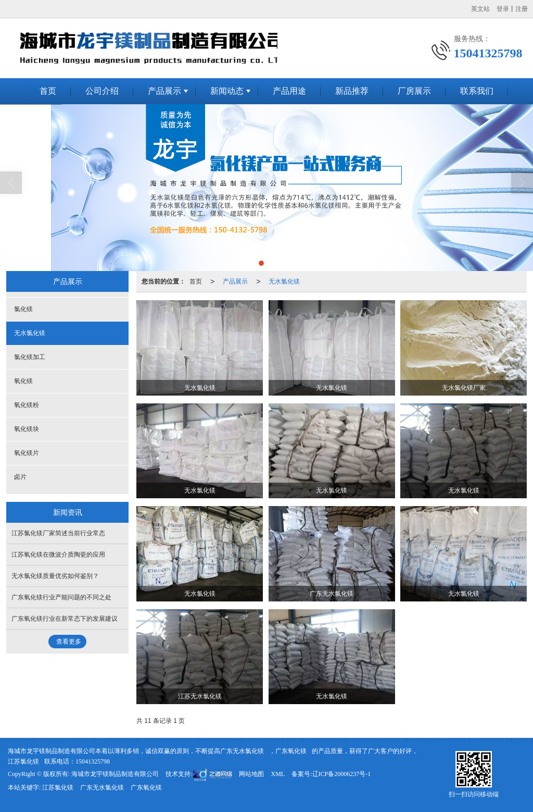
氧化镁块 (26, 429)
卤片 (20, 477)
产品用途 (289, 91)
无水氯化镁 (284, 281)
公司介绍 (102, 91)
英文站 (480, 9)
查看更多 (68, 641)
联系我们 (476, 91)
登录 (503, 9)
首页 (48, 91)
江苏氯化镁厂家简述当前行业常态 (58, 533)
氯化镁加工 (29, 357)
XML (278, 774)
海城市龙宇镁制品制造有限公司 (115, 774)
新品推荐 (352, 91)
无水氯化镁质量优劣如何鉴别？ (55, 576)
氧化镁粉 (26, 405)
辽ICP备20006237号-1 (341, 774)
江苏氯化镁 (23, 761)
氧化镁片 (26, 453)
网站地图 (251, 774)
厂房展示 (414, 91)
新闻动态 (227, 91)
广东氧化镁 (291, 751)
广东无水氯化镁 (242, 751)
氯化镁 (23, 309)
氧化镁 (23, 381)
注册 (521, 9)
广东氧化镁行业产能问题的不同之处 (61, 597)
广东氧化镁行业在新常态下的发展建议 (64, 618)
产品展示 (164, 91)
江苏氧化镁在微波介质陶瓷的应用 (58, 554)
